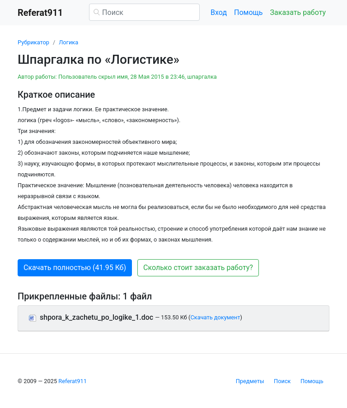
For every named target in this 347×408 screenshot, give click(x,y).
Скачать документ (215, 317)
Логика (68, 42)
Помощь (248, 12)
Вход (219, 12)
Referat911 (72, 381)
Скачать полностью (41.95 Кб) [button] (74, 267)
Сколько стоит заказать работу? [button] (198, 267)
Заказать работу (298, 12)
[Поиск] (144, 12)
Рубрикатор (33, 42)
